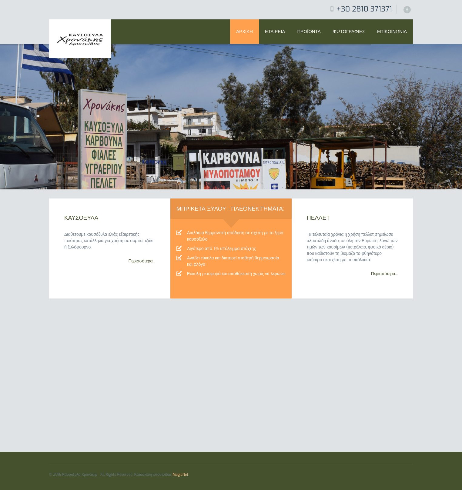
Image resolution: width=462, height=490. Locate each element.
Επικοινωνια (392, 31)
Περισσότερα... (141, 261)
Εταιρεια (275, 31)
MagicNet (180, 474)
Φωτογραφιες (349, 31)
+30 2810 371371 (364, 9)
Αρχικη (244, 31)
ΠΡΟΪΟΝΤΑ (309, 31)
